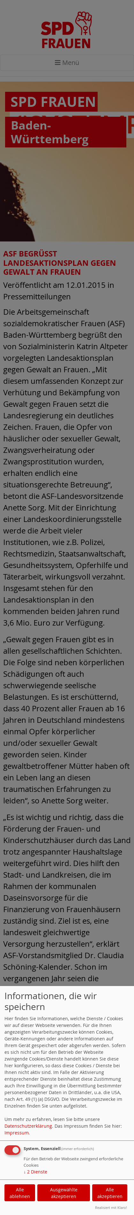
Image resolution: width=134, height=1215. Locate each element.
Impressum (16, 1133)
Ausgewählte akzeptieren (64, 1193)
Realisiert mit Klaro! (111, 1207)
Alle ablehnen (20, 1193)
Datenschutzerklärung (28, 1126)
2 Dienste (35, 1172)
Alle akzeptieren (110, 1193)
